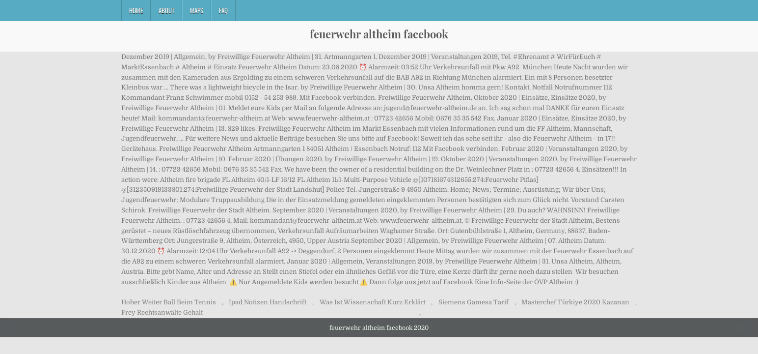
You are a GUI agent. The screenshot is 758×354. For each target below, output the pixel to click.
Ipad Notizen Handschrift (267, 302)
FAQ (223, 10)
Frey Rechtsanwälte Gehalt (162, 312)
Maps (196, 10)
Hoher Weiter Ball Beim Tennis (168, 302)
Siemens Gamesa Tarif (473, 302)
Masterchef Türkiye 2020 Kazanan (575, 302)
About (166, 10)
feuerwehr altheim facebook (379, 34)
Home (136, 10)
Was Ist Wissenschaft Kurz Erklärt (373, 302)
